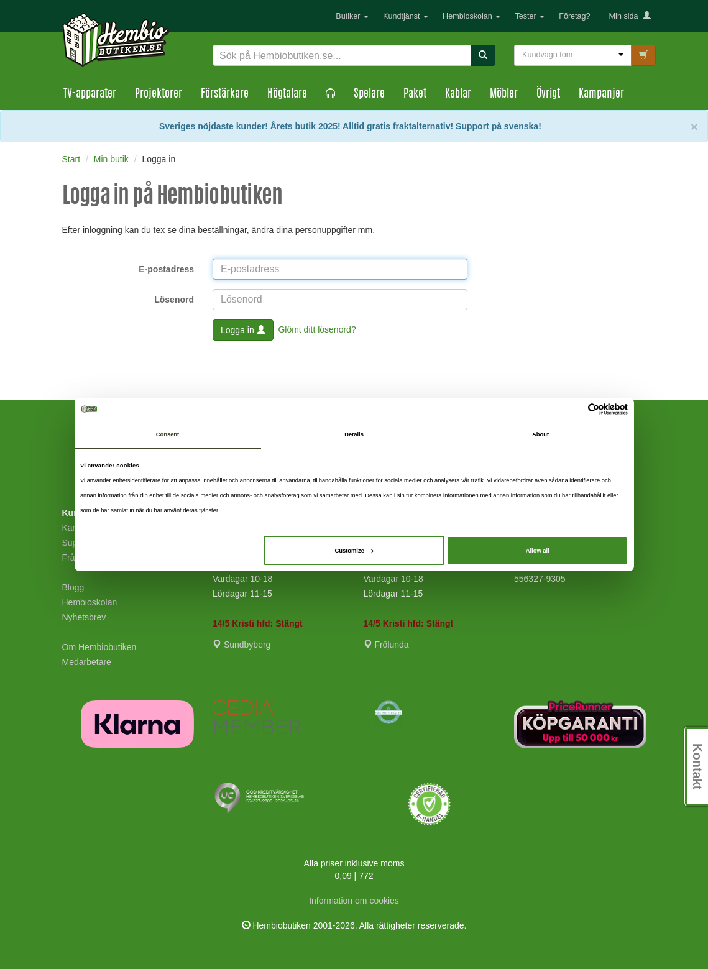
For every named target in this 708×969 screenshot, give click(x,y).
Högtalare (287, 94)
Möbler (504, 94)
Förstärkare (225, 94)
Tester (530, 16)
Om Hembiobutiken (99, 647)
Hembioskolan (471, 16)
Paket (414, 94)
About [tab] (540, 434)
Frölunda (386, 645)
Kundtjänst (405, 16)
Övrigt (548, 94)
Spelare (369, 94)
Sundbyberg (241, 645)
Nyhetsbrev (84, 617)
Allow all (537, 551)
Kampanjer (601, 94)
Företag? (574, 16)
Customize (354, 551)
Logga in (243, 330)
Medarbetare (86, 662)
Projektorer (158, 94)
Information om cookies (354, 901)
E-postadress (166, 269)
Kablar (458, 94)
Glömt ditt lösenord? (317, 329)
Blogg (73, 587)
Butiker (352, 16)
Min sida (630, 16)
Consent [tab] (167, 434)
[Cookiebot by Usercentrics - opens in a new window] (573, 409)
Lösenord (174, 300)
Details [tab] (354, 434)
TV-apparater (89, 94)
